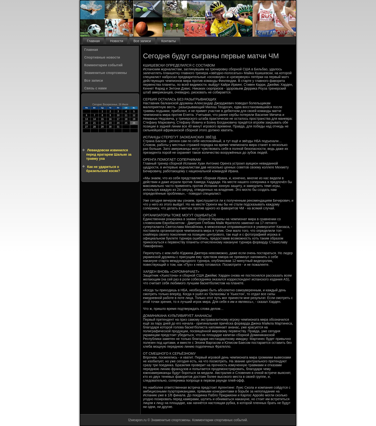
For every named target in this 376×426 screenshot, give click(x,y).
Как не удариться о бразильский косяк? (103, 169)
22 (102, 123)
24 (118, 123)
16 (110, 119)
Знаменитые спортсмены (105, 73)
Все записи (142, 41)
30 (110, 127)
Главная (93, 41)
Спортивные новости (102, 57)
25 (126, 123)
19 (134, 119)
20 (86, 123)
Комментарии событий (103, 65)
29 (102, 127)
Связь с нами (95, 88)
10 (118, 115)
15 (102, 119)
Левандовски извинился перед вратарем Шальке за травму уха (108, 154)
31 (118, 127)
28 (94, 127)
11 (126, 115)
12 (134, 115)
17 (118, 119)
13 (86, 119)
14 (94, 119)
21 (94, 123)
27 (86, 127)
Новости (116, 41)
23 (110, 123)
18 (126, 119)
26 (134, 123)
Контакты (168, 41)
